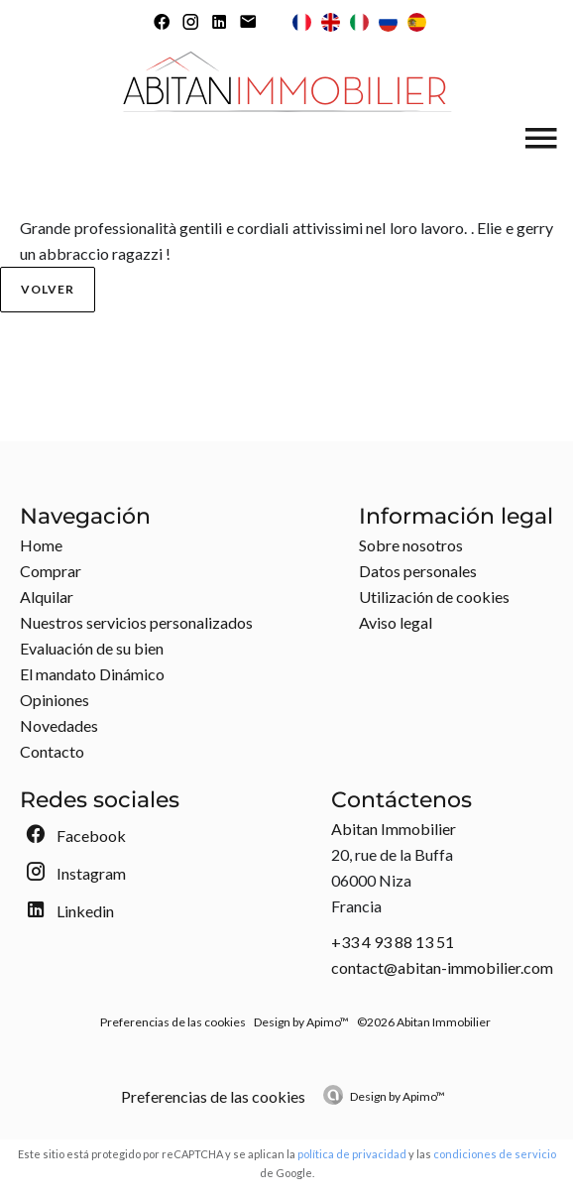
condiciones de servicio (494, 1153)
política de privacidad (351, 1153)
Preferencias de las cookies (173, 1022)
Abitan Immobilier (393, 828)
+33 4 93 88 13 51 (392, 941)
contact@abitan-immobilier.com (442, 967)
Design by (397, 1096)
